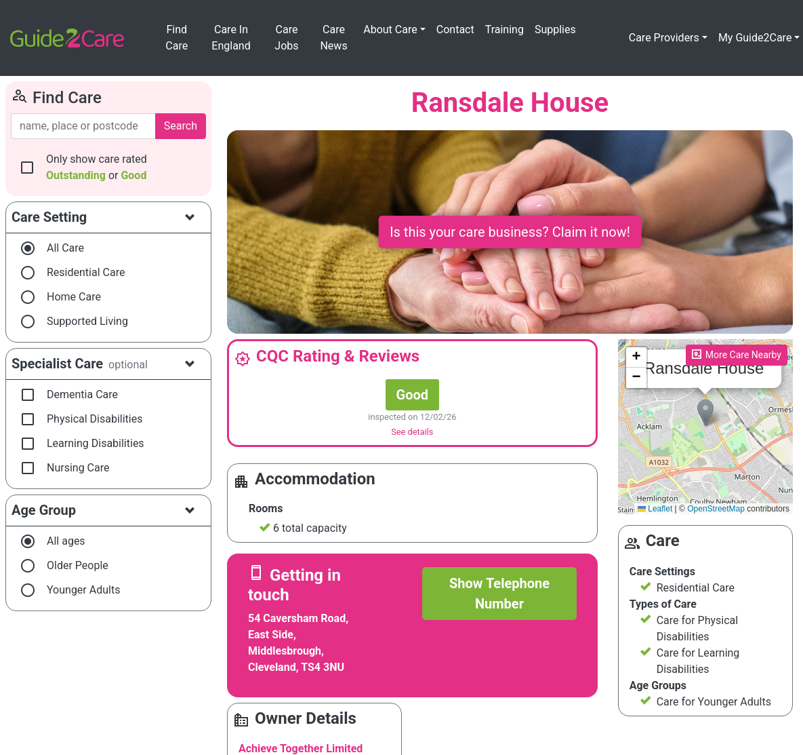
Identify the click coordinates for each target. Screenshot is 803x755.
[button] (705, 413)
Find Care (176, 37)
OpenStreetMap (716, 509)
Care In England (230, 37)
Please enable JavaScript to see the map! (703, 427)
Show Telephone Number (499, 593)
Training (504, 29)
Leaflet (655, 509)
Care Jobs (286, 37)
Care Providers (664, 37)
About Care (390, 29)
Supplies (555, 29)
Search (180, 125)
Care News (333, 37)
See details (412, 432)
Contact (455, 29)
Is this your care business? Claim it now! (510, 232)
